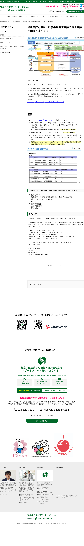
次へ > (61, 265)
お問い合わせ (42, 503)
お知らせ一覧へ (36, 284)
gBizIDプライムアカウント (46, 120)
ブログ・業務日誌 (43, 501)
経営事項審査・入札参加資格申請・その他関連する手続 (27, 499)
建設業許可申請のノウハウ (7, 38)
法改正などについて (5, 42)
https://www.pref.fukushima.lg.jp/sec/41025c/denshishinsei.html (45, 102)
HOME (8, 16)
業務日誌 (2, 35)
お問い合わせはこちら (42, 421)
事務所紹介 (4, 494)
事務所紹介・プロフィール (55, 16)
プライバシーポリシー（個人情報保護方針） (56, 523)
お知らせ (44, 16)
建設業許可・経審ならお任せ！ (20, 16)
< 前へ (50, 265)
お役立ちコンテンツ (35, 16)
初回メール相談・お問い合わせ (75, 11)
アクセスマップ (61, 497)
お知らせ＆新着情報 (44, 499)
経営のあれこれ (4, 52)
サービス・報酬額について (70, 16)
